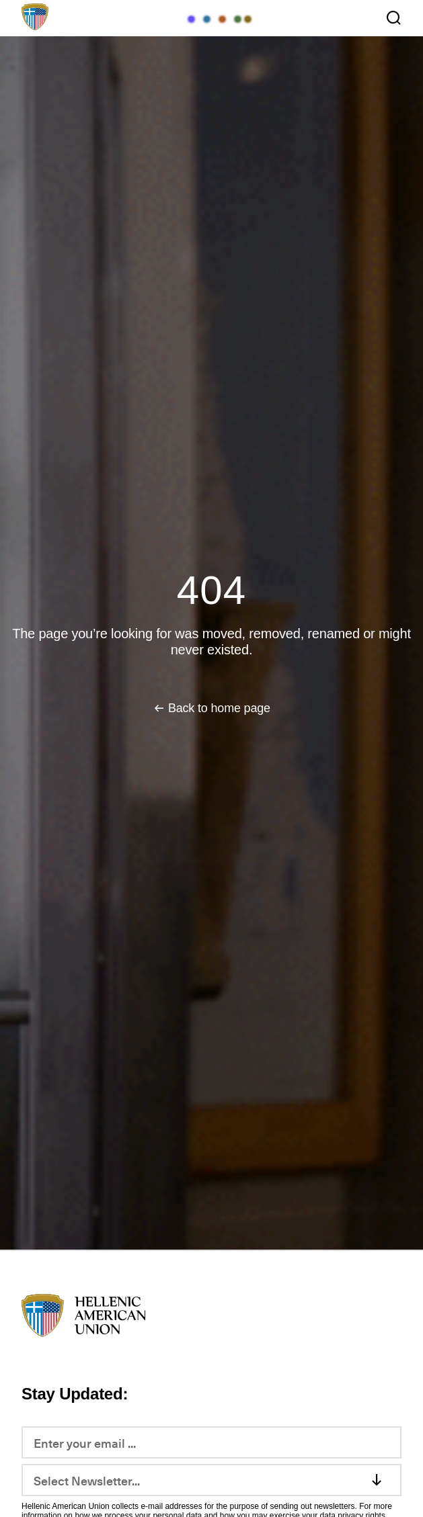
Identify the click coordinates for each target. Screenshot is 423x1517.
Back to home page (219, 708)
